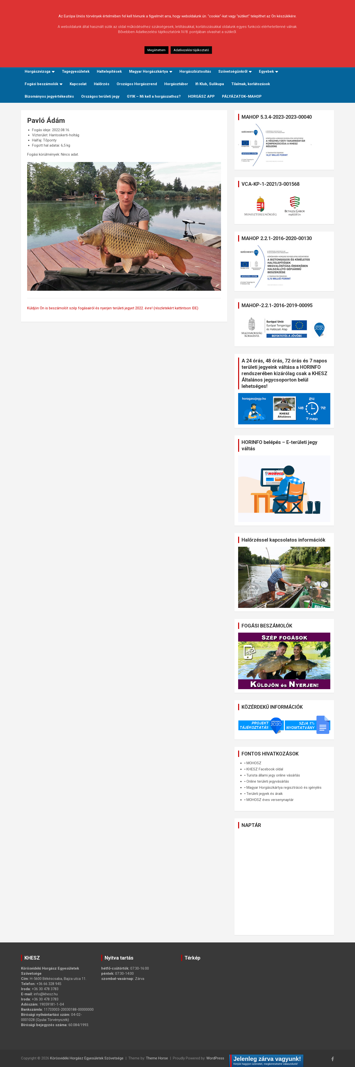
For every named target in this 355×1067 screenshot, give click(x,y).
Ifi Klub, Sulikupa (209, 84)
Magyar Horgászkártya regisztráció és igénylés (284, 787)
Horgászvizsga (37, 71)
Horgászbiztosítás (195, 71)
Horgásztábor (176, 84)
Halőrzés (101, 84)
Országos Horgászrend (137, 84)
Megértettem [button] (156, 50)
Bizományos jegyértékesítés (49, 96)
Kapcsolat (78, 84)
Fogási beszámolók (41, 84)
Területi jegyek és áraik (264, 793)
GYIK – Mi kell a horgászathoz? (154, 96)
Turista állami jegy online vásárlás (273, 775)
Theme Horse (157, 1058)
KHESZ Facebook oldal (264, 769)
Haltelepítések (109, 71)
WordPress (215, 1058)
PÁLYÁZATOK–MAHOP (242, 96)
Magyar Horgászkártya (148, 71)
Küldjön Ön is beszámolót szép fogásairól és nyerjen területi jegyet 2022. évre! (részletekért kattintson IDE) (112, 308)
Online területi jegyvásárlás (267, 781)
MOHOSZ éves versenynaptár (270, 800)
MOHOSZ (253, 763)
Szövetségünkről (232, 71)
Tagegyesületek (75, 71)
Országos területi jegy (100, 96)
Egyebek (266, 71)
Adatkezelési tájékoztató (191, 50)
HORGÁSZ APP (201, 96)
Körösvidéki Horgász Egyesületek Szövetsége (86, 1058)
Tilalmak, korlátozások (250, 84)
